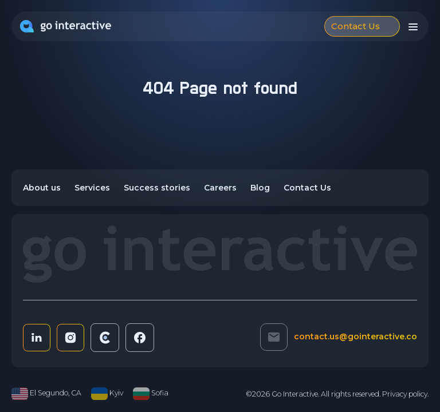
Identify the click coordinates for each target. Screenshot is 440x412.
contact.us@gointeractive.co (355, 336)
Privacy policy (404, 394)
